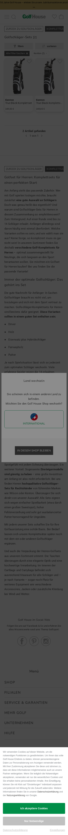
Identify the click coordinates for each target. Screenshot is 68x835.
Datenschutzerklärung (48, 791)
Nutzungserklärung (16, 795)
